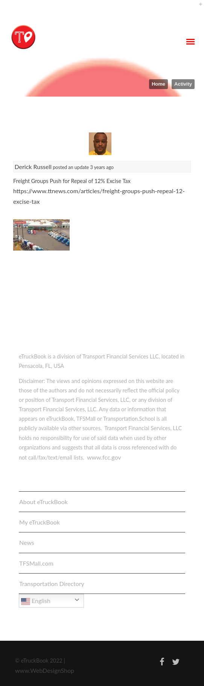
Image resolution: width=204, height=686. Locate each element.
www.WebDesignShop (44, 670)
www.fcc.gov (104, 457)
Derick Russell (33, 166)
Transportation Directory (51, 583)
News (26, 542)
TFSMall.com (36, 563)
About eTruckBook (43, 501)
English (35, 601)
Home (158, 84)
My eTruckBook (39, 522)
